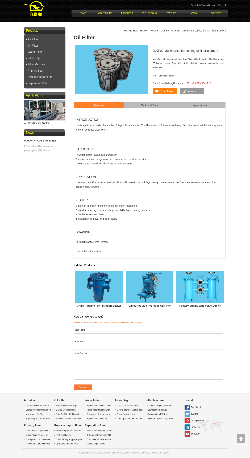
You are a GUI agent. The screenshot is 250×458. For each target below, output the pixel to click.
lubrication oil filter (167, 76)
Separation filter (37, 83)
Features (99, 105)
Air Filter (33, 39)
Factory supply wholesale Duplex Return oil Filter (200, 306)
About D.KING (104, 13)
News (193, 13)
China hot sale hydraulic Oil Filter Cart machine (149, 306)
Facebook (196, 407)
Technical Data (149, 105)
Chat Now (167, 91)
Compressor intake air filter (98, 439)
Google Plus (197, 420)
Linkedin (195, 427)
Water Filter (35, 51)
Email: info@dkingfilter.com (203, 5)
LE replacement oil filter (67, 444)
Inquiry (192, 91)
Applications (149, 13)
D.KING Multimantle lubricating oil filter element (199, 30)
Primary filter (35, 70)
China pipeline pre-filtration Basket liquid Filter (99, 306)
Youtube (195, 433)
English (221, 5)
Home (83, 13)
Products (127, 13)
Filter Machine (36, 64)
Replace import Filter (40, 76)
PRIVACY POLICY (161, 452)
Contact (216, 13)
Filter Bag (34, 58)
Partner (171, 13)
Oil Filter (33, 45)
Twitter (194, 413)
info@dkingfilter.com (172, 83)
